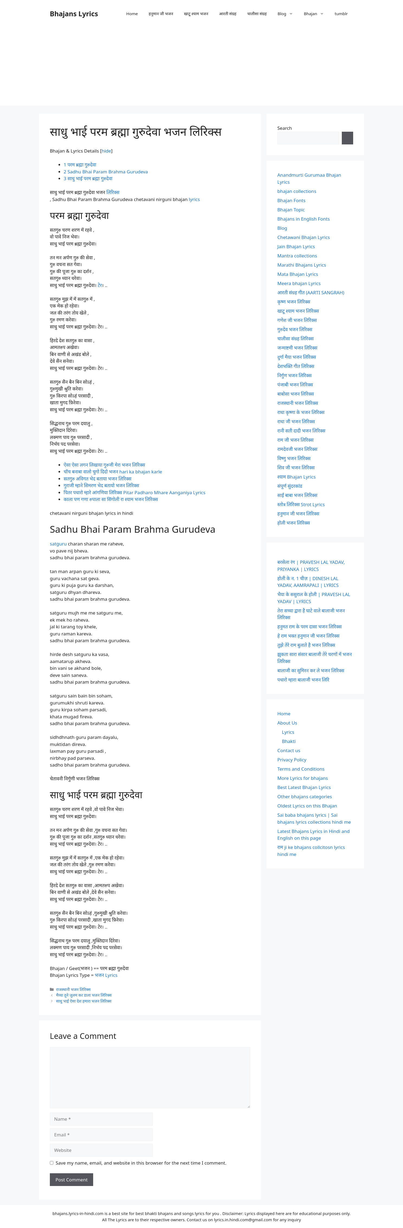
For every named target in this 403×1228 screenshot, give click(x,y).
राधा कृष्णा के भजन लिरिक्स (300, 412)
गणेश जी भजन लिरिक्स (297, 320)
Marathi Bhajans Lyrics (301, 265)
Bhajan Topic (291, 209)
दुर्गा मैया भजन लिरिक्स (296, 357)
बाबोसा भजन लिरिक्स (295, 394)
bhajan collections (296, 191)
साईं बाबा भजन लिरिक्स (297, 495)
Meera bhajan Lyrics (299, 283)
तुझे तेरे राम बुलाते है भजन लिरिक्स (306, 645)
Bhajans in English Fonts (303, 219)
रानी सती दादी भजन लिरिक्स (301, 431)
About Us (287, 723)
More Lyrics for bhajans (302, 778)
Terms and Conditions (300, 769)
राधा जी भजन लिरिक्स (296, 421)
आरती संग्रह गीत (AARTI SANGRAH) (310, 292)
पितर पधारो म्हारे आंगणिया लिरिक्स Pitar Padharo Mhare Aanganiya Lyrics (134, 492)
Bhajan (316, 13)
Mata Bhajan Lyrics (297, 274)
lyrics (194, 199)
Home (132, 13)
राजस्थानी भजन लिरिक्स (73, 989)
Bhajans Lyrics (74, 13)
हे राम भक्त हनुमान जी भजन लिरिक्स (308, 636)
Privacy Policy (291, 760)
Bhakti (289, 741)
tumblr (341, 13)
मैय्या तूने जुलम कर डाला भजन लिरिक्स (84, 995)
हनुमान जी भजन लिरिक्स (298, 513)
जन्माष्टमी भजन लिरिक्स (297, 348)
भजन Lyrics (106, 975)
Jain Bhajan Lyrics (296, 246)
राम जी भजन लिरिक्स (295, 440)
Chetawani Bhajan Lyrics (303, 237)
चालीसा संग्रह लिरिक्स (295, 338)
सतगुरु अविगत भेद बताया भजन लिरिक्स (97, 479)
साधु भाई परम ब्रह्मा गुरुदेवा (88, 178)
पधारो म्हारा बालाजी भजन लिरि (303, 680)
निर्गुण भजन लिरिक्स (294, 375)
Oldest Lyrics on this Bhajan (307, 806)
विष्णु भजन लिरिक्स (293, 458)
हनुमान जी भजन (161, 13)
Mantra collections (297, 256)
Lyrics (288, 732)
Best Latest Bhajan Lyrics (304, 787)
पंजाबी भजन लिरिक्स (295, 385)
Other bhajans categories (304, 796)
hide (106, 151)
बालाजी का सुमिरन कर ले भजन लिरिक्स (310, 670)
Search (284, 128)
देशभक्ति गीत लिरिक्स (295, 366)
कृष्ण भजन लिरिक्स (293, 302)
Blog (288, 13)
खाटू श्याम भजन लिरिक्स (298, 311)
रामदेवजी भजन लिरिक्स (297, 449)
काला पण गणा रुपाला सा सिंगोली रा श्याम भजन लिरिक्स (111, 499)
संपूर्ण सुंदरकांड (289, 486)
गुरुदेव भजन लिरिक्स (294, 329)
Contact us (288, 750)
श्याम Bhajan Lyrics (296, 477)
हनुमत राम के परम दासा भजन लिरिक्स (309, 626)
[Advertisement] (201, 68)
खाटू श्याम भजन (196, 13)
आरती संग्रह (227, 13)
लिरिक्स (112, 192)
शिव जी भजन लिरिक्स (296, 467)
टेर (100, 285)
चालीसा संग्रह (257, 13)
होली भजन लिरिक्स (293, 523)
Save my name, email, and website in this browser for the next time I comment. (141, 1163)
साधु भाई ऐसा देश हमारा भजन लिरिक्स (83, 1001)
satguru (58, 544)
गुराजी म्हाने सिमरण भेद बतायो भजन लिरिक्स (101, 485)
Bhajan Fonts (291, 200)
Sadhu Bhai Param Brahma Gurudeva (106, 172)
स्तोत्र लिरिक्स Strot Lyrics (301, 504)
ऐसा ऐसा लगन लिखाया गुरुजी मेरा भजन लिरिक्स (104, 465)
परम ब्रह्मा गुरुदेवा (80, 164)
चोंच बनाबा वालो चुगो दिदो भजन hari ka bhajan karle (113, 471)
